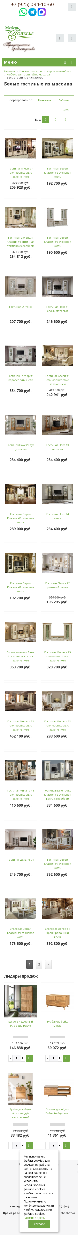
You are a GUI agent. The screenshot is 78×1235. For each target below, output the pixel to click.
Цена (66, 109)
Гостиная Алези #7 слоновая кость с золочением (21, 173)
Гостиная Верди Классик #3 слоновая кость (57, 242)
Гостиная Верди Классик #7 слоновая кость (57, 864)
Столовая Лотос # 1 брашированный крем (57, 933)
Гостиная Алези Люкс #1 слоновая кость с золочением (20, 656)
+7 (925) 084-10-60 (32, 4)
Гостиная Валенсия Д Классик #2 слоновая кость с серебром (57, 795)
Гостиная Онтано (20, 307)
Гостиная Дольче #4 (21, 859)
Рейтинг (64, 100)
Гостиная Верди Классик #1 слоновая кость (20, 587)
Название (44, 100)
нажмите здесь (34, 1218)
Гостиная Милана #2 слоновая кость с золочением (20, 725)
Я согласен (39, 1224)
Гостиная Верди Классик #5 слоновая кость (20, 518)
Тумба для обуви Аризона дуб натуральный (20, 1113)
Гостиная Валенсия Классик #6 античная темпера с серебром (20, 242)
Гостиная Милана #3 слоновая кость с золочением (57, 725)
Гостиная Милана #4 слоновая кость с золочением (20, 795)
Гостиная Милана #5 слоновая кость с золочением (57, 656)
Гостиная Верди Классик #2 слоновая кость (57, 173)
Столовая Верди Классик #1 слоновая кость (20, 933)
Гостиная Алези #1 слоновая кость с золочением (58, 380)
